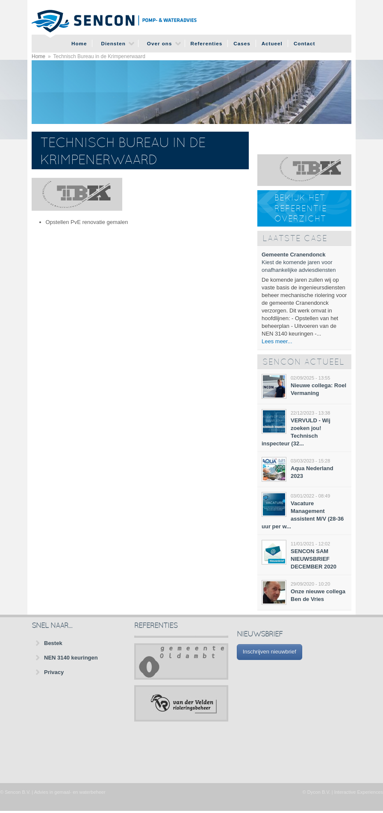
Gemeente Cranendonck (294, 254)
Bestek (53, 643)
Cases (241, 43)
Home (79, 43)
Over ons (159, 43)
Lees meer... (277, 341)
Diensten (113, 43)
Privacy (54, 672)
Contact (304, 43)
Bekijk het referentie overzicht (300, 209)
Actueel (272, 43)
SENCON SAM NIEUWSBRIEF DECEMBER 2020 (313, 559)
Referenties (207, 43)
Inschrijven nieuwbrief (269, 651)
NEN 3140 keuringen (71, 657)
